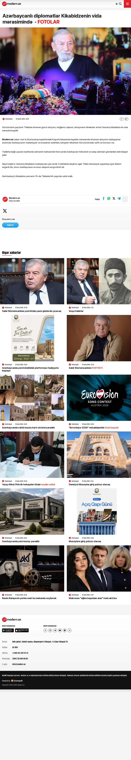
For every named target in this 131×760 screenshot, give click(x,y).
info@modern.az (19, 664)
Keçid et (10, 225)
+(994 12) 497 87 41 (20, 653)
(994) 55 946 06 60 (20, 658)
